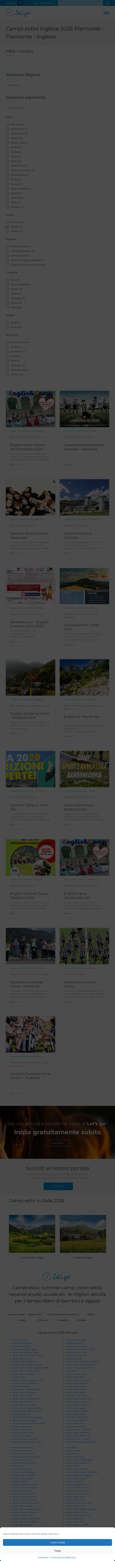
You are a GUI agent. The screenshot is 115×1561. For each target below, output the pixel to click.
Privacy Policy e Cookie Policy (63, 1557)
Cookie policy (43, 1557)
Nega (57, 1550)
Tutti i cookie (57, 1542)
